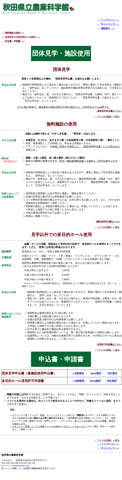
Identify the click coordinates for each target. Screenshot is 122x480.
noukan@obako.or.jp (20, 465)
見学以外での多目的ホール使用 (61, 234)
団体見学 (61, 69)
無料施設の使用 (61, 124)
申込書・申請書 (61, 359)
